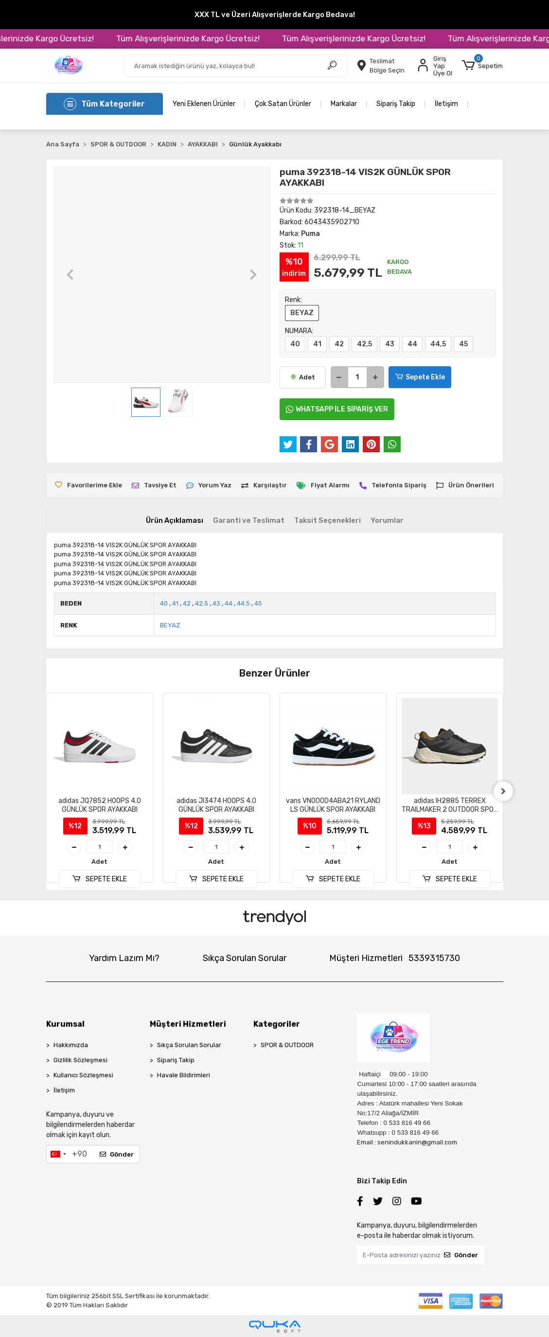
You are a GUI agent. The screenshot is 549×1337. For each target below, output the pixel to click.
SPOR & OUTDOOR (287, 1045)
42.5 (201, 603)
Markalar (344, 104)
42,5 (364, 344)
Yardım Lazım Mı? (124, 958)
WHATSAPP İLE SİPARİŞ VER (337, 409)
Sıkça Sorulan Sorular (244, 958)
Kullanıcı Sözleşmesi (83, 1075)
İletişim (446, 104)
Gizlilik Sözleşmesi (80, 1060)
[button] (482, 65)
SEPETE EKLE (99, 879)
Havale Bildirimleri (183, 1075)
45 (463, 344)
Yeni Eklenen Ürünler (204, 104)
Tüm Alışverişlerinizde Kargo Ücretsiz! (215, 38)
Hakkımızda (70, 1045)
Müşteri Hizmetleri (394, 958)
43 (389, 344)
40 (295, 344)
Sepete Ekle (420, 377)
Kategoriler (276, 1024)
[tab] (174, 520)
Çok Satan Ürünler (283, 104)
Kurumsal (65, 1024)
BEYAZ (302, 313)
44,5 (438, 344)
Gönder (117, 1154)
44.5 (243, 603)
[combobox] (58, 1154)
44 (412, 344)
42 (339, 344)
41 (317, 344)
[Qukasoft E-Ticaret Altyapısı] (275, 1326)
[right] (503, 791)
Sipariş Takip (395, 104)
